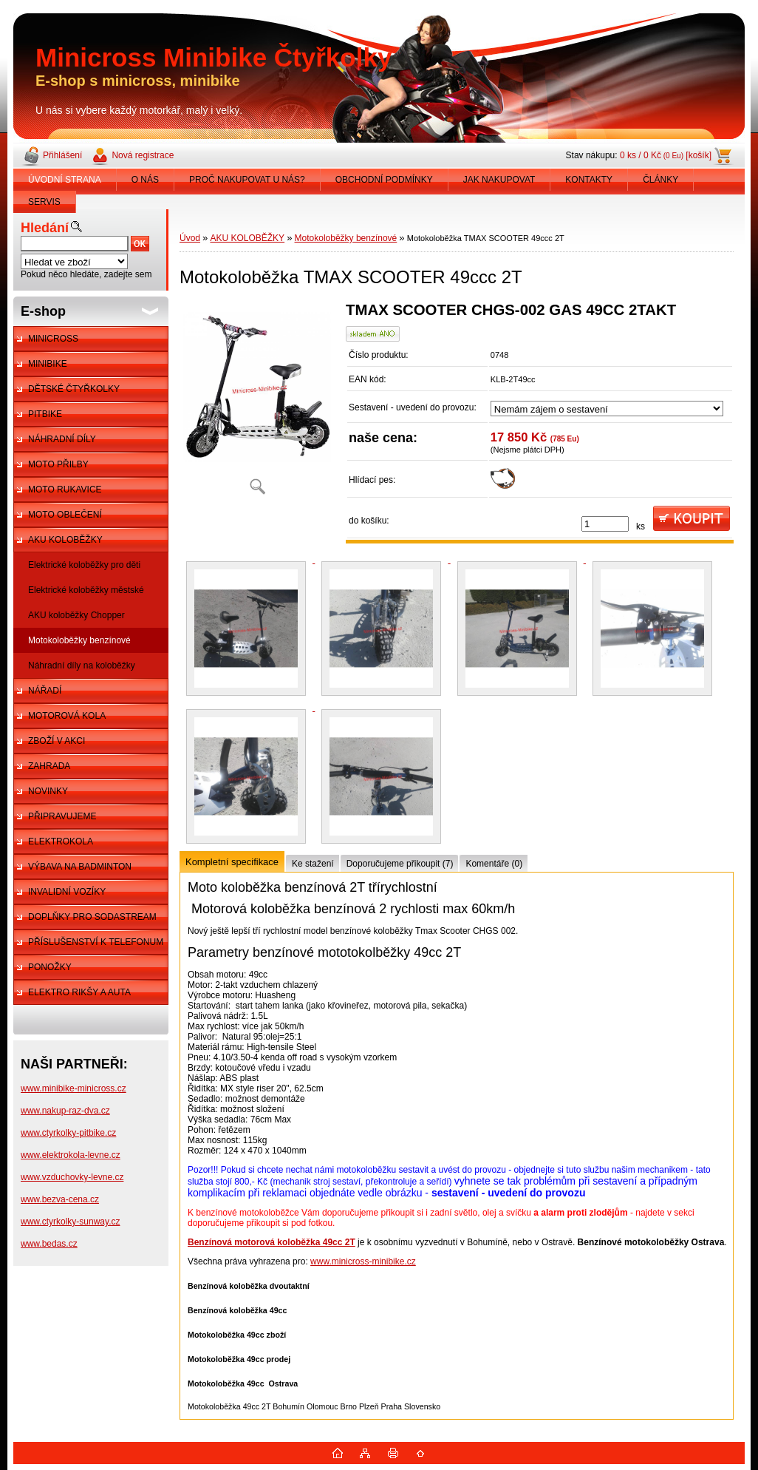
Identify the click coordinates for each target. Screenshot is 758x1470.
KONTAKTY (588, 180)
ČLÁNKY (660, 180)
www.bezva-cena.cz (60, 1199)
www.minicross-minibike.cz (363, 1261)
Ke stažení (313, 863)
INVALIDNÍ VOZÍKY (67, 892)
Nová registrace (143, 155)
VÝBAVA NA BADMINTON (80, 866)
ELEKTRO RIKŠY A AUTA (79, 992)
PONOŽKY (50, 967)
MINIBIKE (47, 364)
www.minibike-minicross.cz (73, 1088)
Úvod (190, 238)
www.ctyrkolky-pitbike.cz (68, 1133)
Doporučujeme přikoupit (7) (400, 863)
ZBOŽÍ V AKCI (56, 741)
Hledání (45, 227)
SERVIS (44, 202)
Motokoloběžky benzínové (79, 640)
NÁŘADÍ (44, 690)
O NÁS (145, 180)
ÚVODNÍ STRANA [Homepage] (64, 180)
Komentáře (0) (493, 863)
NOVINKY (48, 791)
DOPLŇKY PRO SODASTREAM (92, 917)
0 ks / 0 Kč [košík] (665, 155)
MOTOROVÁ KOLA (67, 716)
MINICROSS (53, 338)
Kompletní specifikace (232, 861)
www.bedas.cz (49, 1244)
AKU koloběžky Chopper (76, 615)
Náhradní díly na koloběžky (81, 665)
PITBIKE (45, 414)
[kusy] (605, 524)
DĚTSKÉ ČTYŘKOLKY (74, 389)
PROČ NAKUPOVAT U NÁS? (247, 180)
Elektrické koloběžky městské (86, 590)
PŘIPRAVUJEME (62, 816)
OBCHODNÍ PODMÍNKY (384, 180)
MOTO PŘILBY (58, 464)
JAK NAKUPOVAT (499, 180)
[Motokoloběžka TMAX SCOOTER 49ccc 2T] (257, 403)
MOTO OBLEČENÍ (65, 514)
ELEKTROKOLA (60, 841)
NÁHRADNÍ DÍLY (62, 439)
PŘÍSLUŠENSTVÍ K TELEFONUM (95, 942)
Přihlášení (62, 155)
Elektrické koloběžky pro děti (84, 565)
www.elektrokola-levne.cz (70, 1155)
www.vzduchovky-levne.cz (72, 1177)
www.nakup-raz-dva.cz (65, 1110)
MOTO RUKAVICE (65, 489)
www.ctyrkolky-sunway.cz (70, 1221)
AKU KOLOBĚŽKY (65, 540)
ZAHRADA (49, 766)
